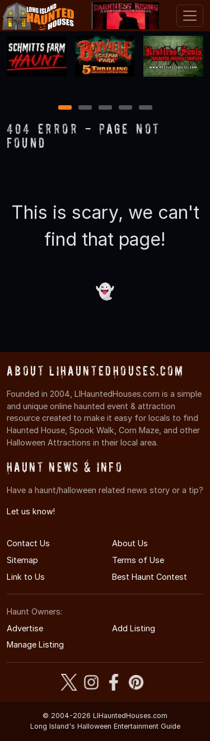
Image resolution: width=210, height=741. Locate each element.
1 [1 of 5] (64, 108)
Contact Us (28, 543)
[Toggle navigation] (189, 15)
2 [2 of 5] (85, 108)
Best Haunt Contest (149, 576)
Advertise (25, 628)
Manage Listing (35, 644)
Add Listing (133, 628)
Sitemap (22, 560)
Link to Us (26, 576)
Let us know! (31, 511)
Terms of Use (138, 560)
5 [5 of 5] (145, 108)
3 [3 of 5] (105, 108)
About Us (130, 543)
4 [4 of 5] (125, 108)
